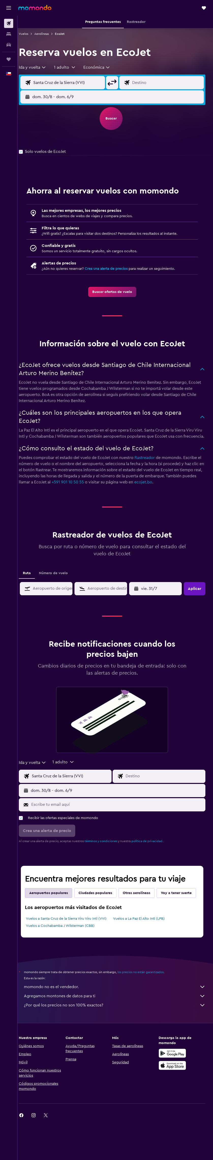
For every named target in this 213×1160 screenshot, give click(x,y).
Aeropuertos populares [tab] (55, 899)
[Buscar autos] (8, 45)
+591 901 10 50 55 (105, 488)
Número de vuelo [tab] (59, 579)
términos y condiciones (107, 847)
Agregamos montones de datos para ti (117, 1014)
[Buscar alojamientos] (8, 34)
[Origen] (72, 82)
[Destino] (168, 82)
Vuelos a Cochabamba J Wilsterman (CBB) (66, 943)
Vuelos (30, 33)
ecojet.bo (181, 488)
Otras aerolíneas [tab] (143, 899)
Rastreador (151, 464)
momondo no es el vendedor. (117, 1005)
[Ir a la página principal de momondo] (34, 7)
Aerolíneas (48, 33)
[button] (8, 7)
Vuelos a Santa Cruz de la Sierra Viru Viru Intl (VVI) (72, 936)
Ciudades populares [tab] (101, 899)
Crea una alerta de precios (112, 269)
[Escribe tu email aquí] (120, 810)
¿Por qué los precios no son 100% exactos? (117, 1023)
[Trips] (8, 59)
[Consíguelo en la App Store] (174, 1083)
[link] (115, 292)
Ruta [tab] (33, 579)
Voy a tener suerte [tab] (51, 911)
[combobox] (39, 67)
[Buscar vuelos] (8, 23)
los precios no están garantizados (147, 989)
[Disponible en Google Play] (174, 1071)
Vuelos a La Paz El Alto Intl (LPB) (142, 936)
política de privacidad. (154, 847)
